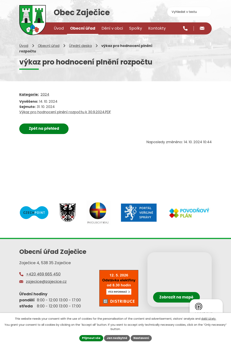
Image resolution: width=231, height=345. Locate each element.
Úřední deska (80, 45)
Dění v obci (112, 28)
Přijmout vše (91, 338)
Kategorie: (29, 94)
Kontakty (157, 28)
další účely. (208, 319)
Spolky (135, 28)
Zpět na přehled (44, 128)
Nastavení (141, 338)
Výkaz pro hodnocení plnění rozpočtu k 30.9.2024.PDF (65, 111)
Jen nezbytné (117, 338)
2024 (45, 94)
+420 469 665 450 (43, 274)
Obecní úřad (48, 45)
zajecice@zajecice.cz (46, 281)
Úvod (23, 45)
